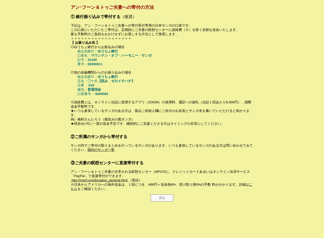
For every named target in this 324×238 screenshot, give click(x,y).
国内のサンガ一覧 (101, 150)
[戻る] (162, 197)
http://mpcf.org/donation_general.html (99, 180)
